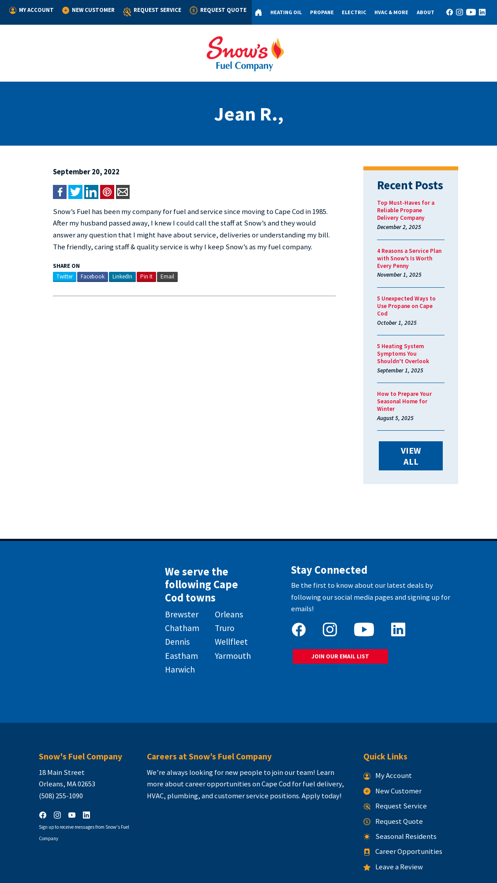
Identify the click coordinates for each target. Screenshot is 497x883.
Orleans (225, 578)
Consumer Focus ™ (354, 871)
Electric (350, 12)
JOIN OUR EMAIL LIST (343, 609)
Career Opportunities (412, 813)
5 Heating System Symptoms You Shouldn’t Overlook (425, 342)
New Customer (87, 10)
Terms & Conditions (286, 871)
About (423, 12)
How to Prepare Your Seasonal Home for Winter (421, 382)
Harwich (172, 633)
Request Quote (214, 10)
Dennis (169, 606)
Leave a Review (403, 828)
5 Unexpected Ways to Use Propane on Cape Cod (421, 302)
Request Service (150, 12)
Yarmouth (229, 619)
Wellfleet (227, 606)
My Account (31, 10)
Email (147, 276)
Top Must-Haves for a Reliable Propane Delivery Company (421, 210)
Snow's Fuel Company (192, 871)
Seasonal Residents (409, 798)
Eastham (173, 619)
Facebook (73, 276)
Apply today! (312, 757)
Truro (221, 591)
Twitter (45, 276)
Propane (318, 12)
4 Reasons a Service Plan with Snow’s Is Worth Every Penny (422, 258)
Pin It (126, 276)
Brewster (173, 578)
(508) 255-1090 (41, 757)
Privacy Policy (241, 871)
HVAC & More (389, 12)
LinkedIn (102, 276)
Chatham (174, 591)
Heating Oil (281, 12)
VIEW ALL (425, 427)
